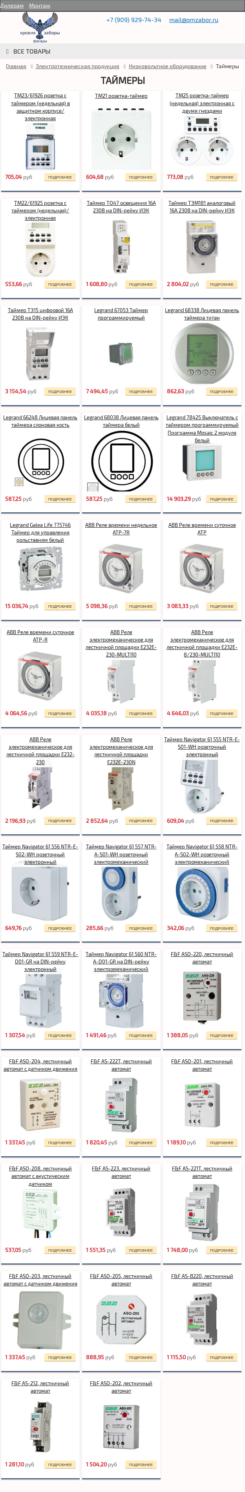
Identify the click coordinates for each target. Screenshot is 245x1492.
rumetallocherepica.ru (40, 27)
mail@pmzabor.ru (193, 19)
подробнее (60, 177)
